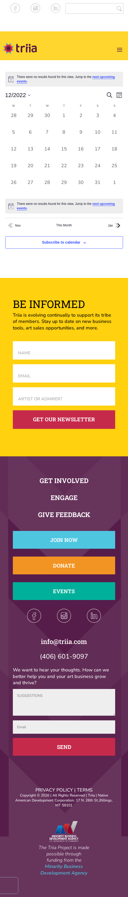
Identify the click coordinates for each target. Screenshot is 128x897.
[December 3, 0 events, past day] (97, 120)
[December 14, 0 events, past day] (47, 154)
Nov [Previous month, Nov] (13, 225)
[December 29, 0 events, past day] (64, 187)
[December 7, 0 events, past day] (47, 137)
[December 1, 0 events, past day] (64, 120)
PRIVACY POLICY (54, 790)
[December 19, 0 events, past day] (13, 170)
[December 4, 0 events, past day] (114, 120)
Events (64, 591)
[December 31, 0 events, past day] (97, 187)
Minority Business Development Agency (63, 869)
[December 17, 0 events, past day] (97, 154)
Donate (64, 565)
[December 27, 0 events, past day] (30, 187)
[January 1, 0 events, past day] (114, 187)
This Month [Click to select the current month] (64, 225)
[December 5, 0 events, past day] (13, 137)
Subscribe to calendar (61, 242)
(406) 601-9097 (64, 656)
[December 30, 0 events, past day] (80, 187)
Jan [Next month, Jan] (115, 225)
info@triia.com (64, 641)
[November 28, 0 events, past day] (13, 120)
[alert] (64, 206)
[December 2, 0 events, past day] (80, 120)
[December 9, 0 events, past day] (80, 137)
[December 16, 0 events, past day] (80, 154)
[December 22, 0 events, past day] (64, 170)
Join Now (64, 539)
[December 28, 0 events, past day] (47, 187)
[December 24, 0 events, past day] (97, 170)
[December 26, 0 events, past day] (13, 187)
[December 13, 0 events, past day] (30, 154)
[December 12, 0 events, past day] (13, 154)
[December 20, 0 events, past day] (30, 170)
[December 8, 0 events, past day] (64, 137)
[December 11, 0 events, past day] (114, 137)
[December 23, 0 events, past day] (80, 170)
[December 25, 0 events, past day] (114, 170)
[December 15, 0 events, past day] (64, 154)
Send (64, 746)
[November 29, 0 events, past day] (30, 120)
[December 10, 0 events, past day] (97, 137)
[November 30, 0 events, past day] (47, 120)
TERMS (85, 790)
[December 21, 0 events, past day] (47, 170)
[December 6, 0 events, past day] (30, 137)
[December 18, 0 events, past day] (114, 154)
